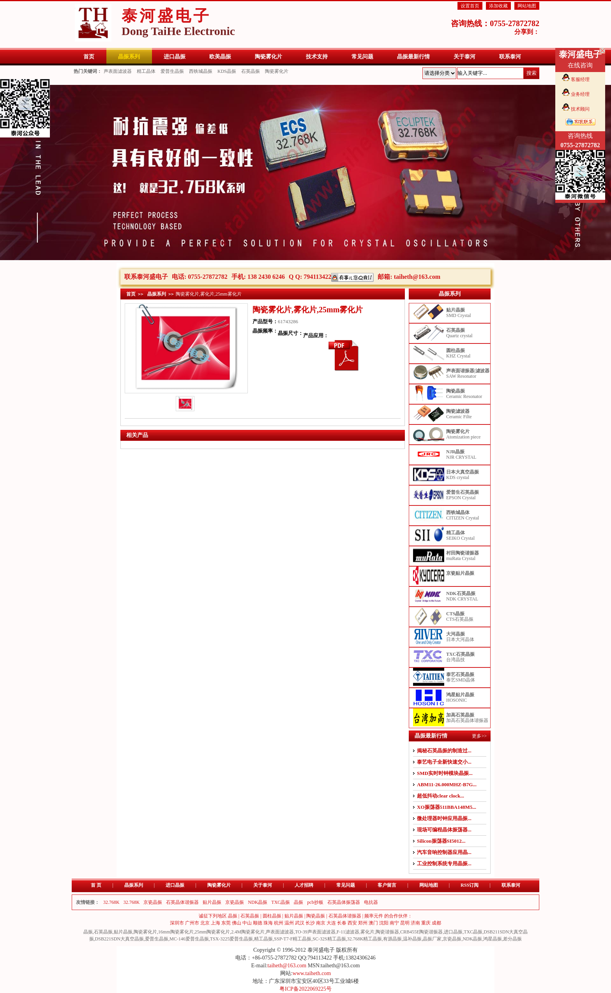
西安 (352, 923)
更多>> (479, 736)
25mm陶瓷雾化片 (212, 932)
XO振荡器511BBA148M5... (446, 807)
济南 (415, 923)
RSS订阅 (470, 885)
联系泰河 (511, 885)
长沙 (310, 923)
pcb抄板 (315, 902)
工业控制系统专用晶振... (444, 863)
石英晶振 (250, 71)
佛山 (236, 923)
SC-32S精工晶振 (329, 939)
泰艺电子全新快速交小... (444, 762)
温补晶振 (412, 939)
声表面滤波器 (118, 71)
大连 (331, 923)
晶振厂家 (432, 939)
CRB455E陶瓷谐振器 (421, 932)
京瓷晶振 (152, 902)
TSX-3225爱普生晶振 (231, 939)
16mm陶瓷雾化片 (176, 932)
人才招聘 (304, 885)
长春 (341, 923)
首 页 (96, 885)
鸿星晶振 (492, 939)
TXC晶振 (280, 902)
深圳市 (177, 923)
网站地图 (526, 6)
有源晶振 (392, 939)
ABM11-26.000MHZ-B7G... (447, 784)
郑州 (362, 923)
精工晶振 (263, 939)
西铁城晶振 (200, 71)
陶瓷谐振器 (387, 932)
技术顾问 (580, 109)
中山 (247, 923)
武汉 (299, 923)
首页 (131, 294)
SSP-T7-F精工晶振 (292, 939)
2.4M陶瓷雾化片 (248, 932)
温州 (289, 923)
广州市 (192, 923)
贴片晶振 (212, 902)
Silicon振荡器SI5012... (441, 841)
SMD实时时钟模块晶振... (445, 773)
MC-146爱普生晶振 (189, 939)
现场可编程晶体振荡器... (444, 830)
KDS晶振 (226, 71)
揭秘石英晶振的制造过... (444, 751)
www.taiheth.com (312, 973)
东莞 (226, 923)
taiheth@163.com (417, 276)
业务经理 (580, 94)
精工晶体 (146, 71)
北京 (205, 923)
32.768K (111, 902)
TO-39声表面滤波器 (315, 932)
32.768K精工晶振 (364, 939)
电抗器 (371, 902)
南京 (320, 923)
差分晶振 (512, 939)
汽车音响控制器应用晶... (444, 852)
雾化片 (367, 932)
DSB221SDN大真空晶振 (119, 939)
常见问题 (345, 885)
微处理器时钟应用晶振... (444, 818)
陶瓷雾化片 (276, 71)
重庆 (426, 923)
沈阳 (383, 923)
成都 (436, 923)
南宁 (394, 923)
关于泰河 (262, 885)
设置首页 (470, 6)
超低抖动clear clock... (440, 796)
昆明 (405, 923)
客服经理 (580, 79)
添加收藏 (498, 6)
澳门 (373, 923)
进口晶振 (175, 885)
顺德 (257, 923)
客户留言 (387, 885)
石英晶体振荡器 (343, 902)
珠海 (268, 923)
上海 (215, 923)
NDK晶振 (257, 902)
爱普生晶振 (172, 71)
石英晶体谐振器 (182, 902)
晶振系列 (156, 294)
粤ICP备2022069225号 (305, 989)
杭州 (278, 923)
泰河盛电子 (178, 22)
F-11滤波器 (348, 932)
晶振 (298, 902)
